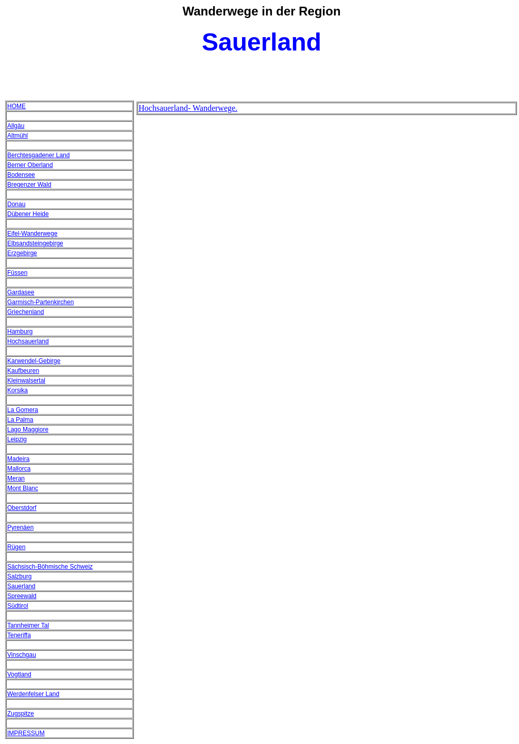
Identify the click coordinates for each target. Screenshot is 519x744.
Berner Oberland (30, 165)
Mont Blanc (22, 488)
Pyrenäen (20, 527)
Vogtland (19, 674)
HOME (16, 106)
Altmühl (17, 135)
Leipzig (17, 439)
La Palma (20, 419)
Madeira (18, 458)
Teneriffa (19, 635)
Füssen (17, 272)
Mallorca (18, 468)
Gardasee (20, 292)
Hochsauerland (28, 341)
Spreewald (22, 596)
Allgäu (15, 125)
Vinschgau (21, 654)
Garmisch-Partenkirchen (40, 302)
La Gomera (22, 410)
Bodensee (21, 174)
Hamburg (19, 331)
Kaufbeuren (23, 370)
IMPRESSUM (26, 733)
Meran (16, 478)
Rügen (16, 547)
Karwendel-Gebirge (33, 361)
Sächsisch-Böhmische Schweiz (50, 566)
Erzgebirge (22, 253)
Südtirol (17, 605)
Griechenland (25, 312)
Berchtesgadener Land (38, 155)
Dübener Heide (28, 214)
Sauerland (21, 586)
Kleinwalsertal (26, 380)
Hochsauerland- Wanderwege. (188, 108)
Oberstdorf (22, 507)
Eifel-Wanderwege (32, 233)
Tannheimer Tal (28, 625)
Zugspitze (20, 713)
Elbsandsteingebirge (35, 243)
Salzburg (19, 576)
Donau (16, 204)
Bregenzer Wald (29, 184)
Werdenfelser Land (33, 694)
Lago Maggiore (27, 429)
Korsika (17, 390)
